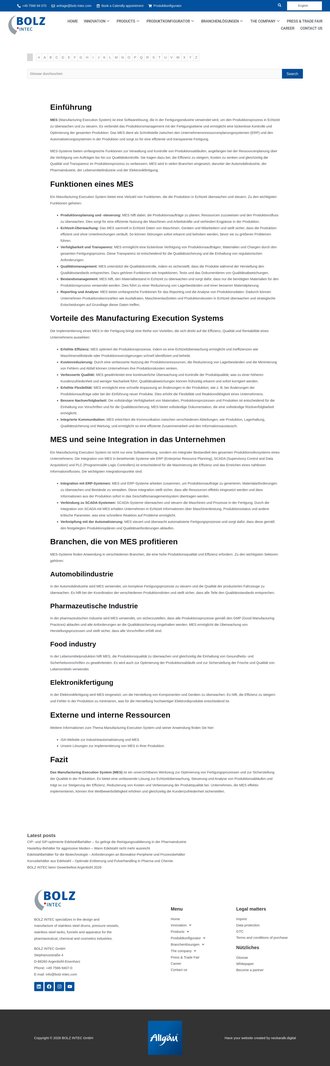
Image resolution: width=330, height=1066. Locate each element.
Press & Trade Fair (304, 21)
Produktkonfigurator (170, 21)
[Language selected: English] (304, 5)
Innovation (97, 21)
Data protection (248, 925)
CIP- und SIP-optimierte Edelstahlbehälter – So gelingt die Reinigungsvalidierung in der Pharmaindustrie (106, 842)
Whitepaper (245, 964)
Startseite (30, 57)
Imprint (241, 919)
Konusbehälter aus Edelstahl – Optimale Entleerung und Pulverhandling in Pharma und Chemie (100, 861)
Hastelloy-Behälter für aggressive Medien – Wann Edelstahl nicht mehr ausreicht (88, 848)
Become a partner (250, 970)
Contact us (311, 28)
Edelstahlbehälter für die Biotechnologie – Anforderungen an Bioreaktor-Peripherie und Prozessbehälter (106, 854)
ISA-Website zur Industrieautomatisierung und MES (100, 739)
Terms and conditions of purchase (262, 937)
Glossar (242, 957)
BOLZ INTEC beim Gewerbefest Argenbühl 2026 (64, 867)
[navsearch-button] (276, 5)
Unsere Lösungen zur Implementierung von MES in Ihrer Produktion (112, 746)
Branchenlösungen (222, 21)
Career (287, 28)
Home (73, 21)
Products (128, 21)
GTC (240, 931)
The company (264, 21)
